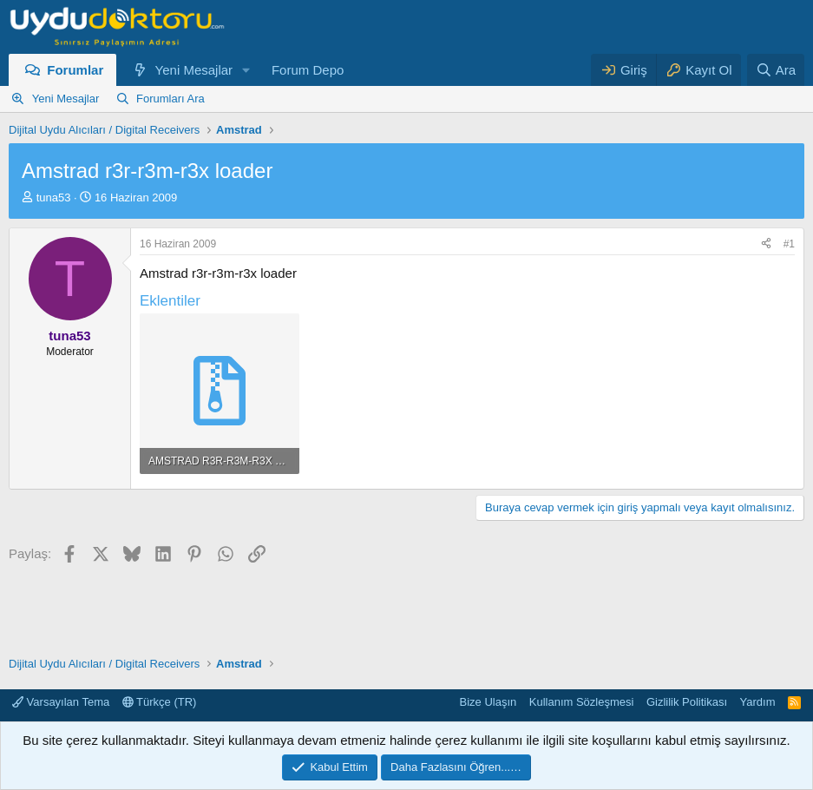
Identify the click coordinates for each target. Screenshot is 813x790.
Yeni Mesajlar (194, 70)
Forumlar (75, 70)
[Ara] (775, 70)
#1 (789, 244)
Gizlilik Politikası (686, 701)
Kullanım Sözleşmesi (581, 701)
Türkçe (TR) (159, 701)
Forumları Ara (170, 98)
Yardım (758, 701)
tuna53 (53, 197)
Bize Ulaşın (488, 701)
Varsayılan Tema (60, 701)
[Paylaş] (766, 244)
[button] (246, 70)
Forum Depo (308, 70)
